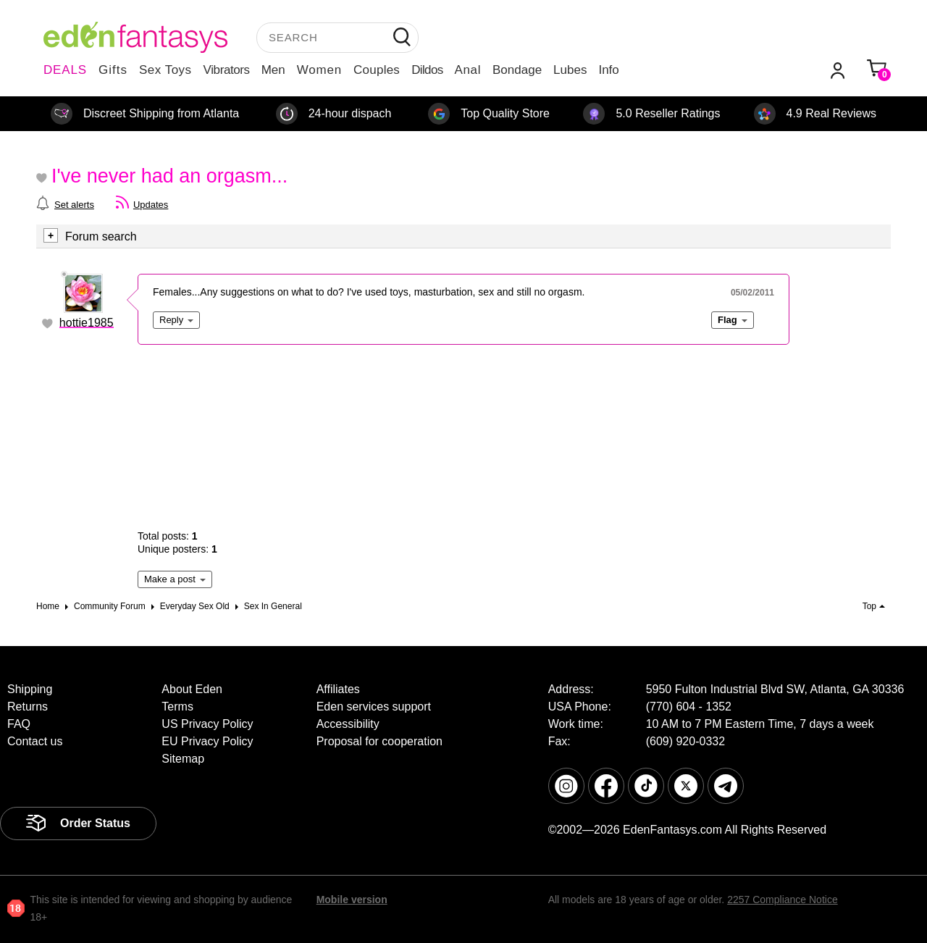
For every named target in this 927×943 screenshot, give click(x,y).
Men (273, 70)
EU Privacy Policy (207, 741)
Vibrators (227, 70)
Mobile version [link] (351, 899)
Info (608, 70)
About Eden (192, 689)
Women (319, 70)
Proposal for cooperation (379, 741)
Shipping (29, 689)
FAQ (18, 724)
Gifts (112, 70)
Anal (468, 70)
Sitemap (183, 759)
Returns (27, 706)
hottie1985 (86, 323)
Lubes (570, 70)
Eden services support (373, 706)
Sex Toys (165, 70)
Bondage (517, 70)
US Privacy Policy (207, 724)
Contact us (34, 741)
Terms (177, 706)
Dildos (426, 70)
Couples (376, 70)
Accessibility (347, 724)
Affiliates (338, 689)
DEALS (65, 70)
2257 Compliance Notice (782, 899)
